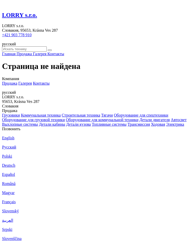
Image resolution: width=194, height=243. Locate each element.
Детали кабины (52, 124)
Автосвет (179, 120)
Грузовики (11, 115)
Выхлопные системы (20, 124)
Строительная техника (81, 115)
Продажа (9, 83)
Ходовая (158, 124)
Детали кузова (78, 124)
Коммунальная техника (41, 115)
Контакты (41, 83)
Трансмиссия (139, 124)
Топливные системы (109, 124)
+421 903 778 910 (17, 35)
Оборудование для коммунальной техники (102, 120)
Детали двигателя (154, 120)
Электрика (175, 124)
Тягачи (107, 115)
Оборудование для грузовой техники (33, 120)
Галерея (25, 83)
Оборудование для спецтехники (141, 115)
